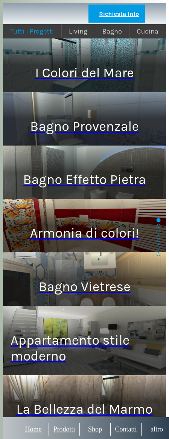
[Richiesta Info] (116, 14)
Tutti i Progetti (32, 31)
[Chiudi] (14, 14)
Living (78, 31)
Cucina (147, 31)
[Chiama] (155, 14)
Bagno (112, 31)
